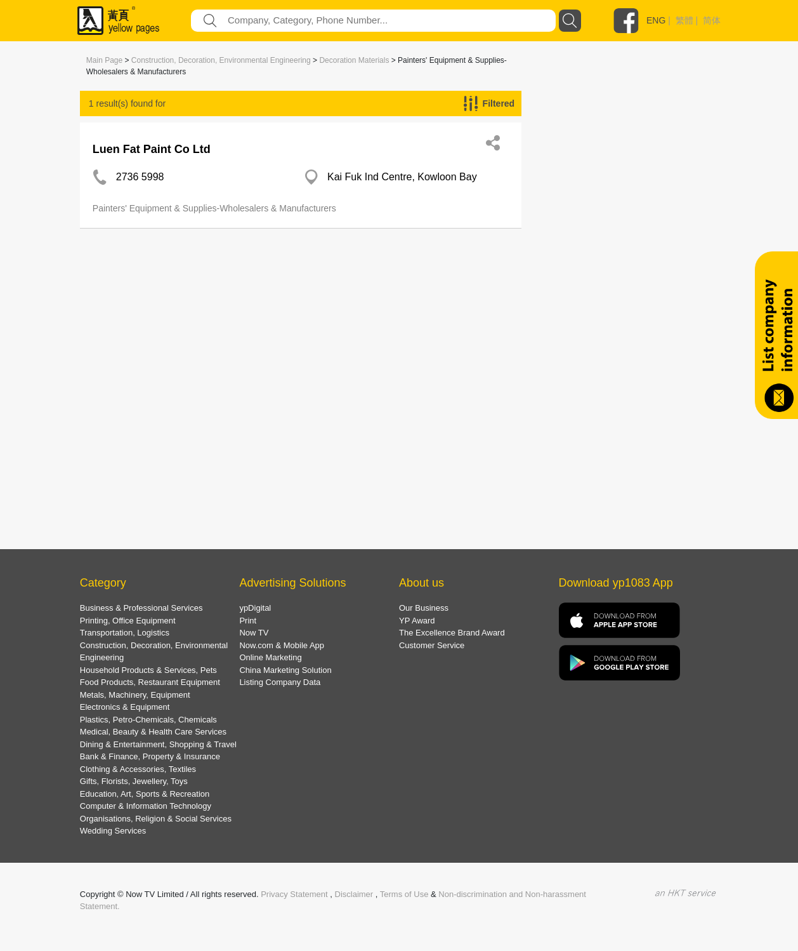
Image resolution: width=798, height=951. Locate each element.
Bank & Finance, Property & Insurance (150, 756)
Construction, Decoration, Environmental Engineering (221, 60)
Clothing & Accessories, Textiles (138, 769)
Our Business (423, 608)
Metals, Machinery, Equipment (135, 695)
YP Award (417, 620)
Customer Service (431, 645)
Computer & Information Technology (145, 806)
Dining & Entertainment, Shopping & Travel (158, 744)
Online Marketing (270, 657)
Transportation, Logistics (124, 632)
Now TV (253, 632)
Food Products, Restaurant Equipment (150, 682)
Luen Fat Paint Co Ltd (152, 149)
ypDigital (255, 608)
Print (247, 620)
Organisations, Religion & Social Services (156, 818)
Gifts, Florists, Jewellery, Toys (134, 781)
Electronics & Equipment (125, 707)
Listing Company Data (279, 682)
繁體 (684, 20)
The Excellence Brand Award (452, 632)
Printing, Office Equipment (128, 620)
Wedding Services (113, 830)
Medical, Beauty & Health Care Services (153, 731)
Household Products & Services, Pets (148, 670)
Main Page (104, 60)
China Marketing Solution (285, 670)
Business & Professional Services (141, 608)
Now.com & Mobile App (281, 645)
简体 (712, 20)
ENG (655, 20)
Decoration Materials (354, 60)
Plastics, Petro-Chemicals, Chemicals (148, 719)
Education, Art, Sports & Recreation (145, 794)
